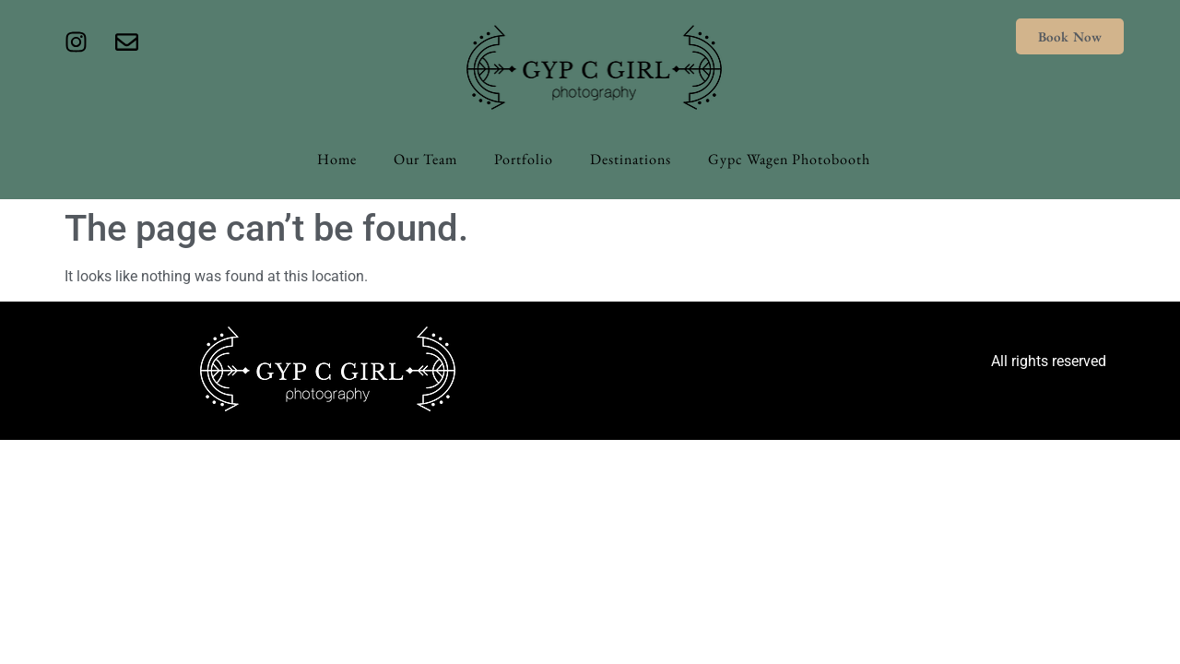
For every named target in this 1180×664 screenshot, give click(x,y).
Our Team (425, 159)
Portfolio (523, 159)
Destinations (630, 159)
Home (337, 159)
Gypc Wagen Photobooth (789, 159)
